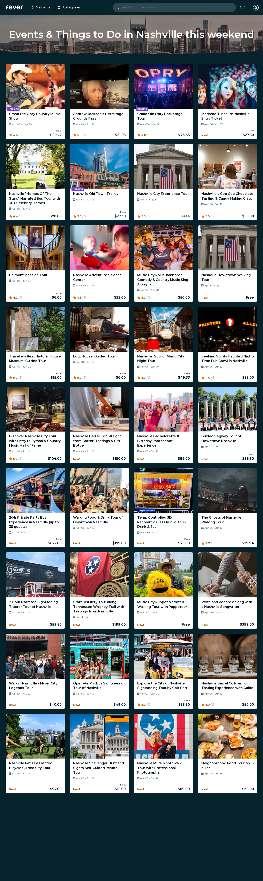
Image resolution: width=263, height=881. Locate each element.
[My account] (255, 7)
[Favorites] (242, 7)
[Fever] (15, 7)
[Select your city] (41, 7)
